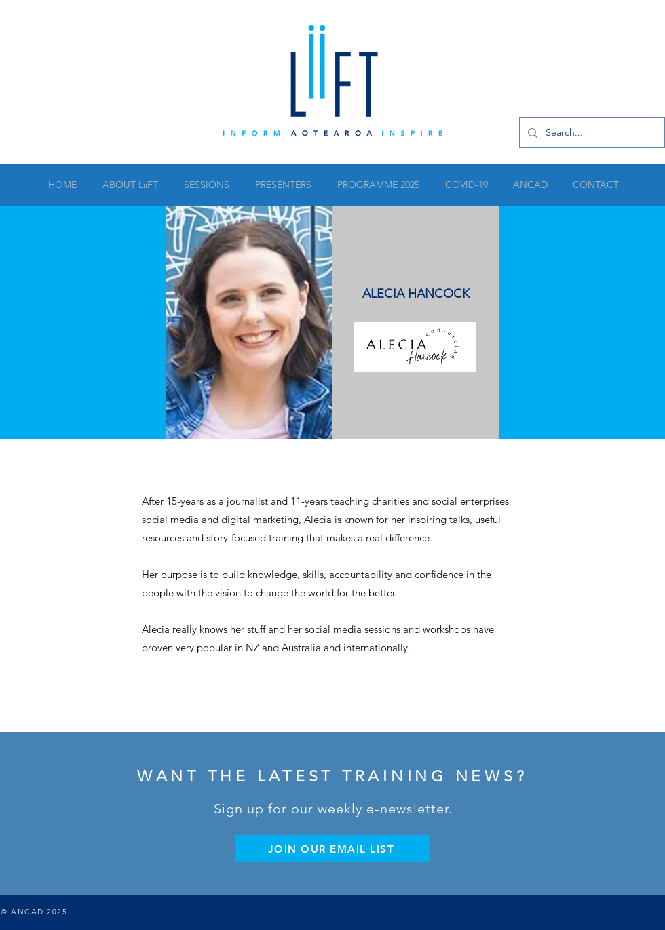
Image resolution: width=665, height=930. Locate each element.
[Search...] (591, 132)
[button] (206, 185)
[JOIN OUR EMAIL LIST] (332, 848)
